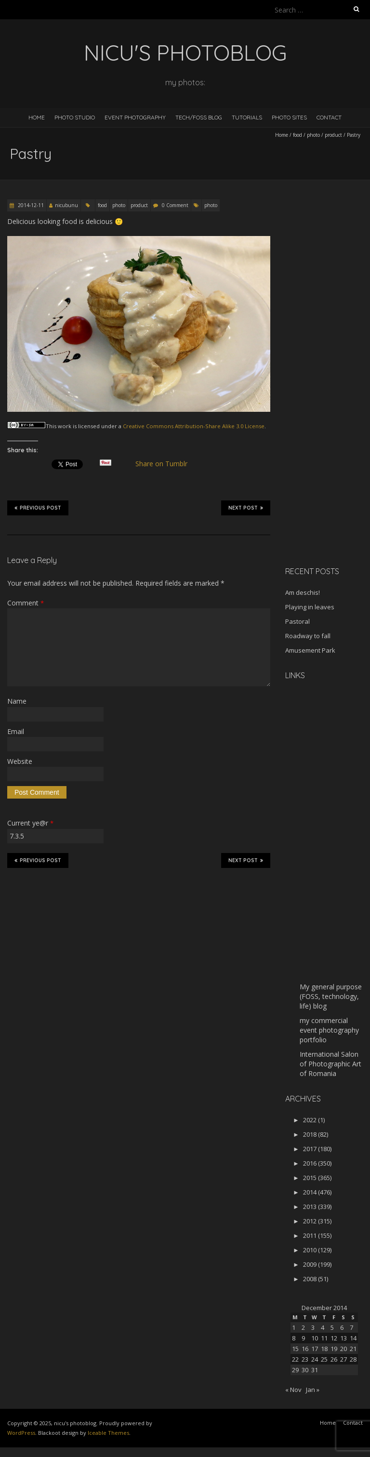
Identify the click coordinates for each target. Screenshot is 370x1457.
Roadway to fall (307, 635)
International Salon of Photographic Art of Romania (330, 1064)
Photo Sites (289, 117)
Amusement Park (310, 650)
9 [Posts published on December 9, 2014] (303, 1338)
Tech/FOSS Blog (198, 117)
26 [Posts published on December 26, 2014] (333, 1359)
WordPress (21, 1432)
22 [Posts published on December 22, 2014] (295, 1359)
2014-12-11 (30, 205)
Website (19, 761)
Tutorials (247, 117)
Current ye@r (30, 822)
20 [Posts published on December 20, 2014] (343, 1348)
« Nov (293, 1389)
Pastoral (297, 621)
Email (15, 731)
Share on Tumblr (165, 463)
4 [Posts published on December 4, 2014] (322, 1327)
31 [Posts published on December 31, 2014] (314, 1369)
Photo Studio (74, 117)
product (333, 134)
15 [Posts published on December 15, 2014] (295, 1348)
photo (313, 134)
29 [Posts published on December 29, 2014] (295, 1369)
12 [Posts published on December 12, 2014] (333, 1338)
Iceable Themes (108, 1432)
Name (16, 701)
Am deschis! (302, 592)
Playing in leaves (309, 607)
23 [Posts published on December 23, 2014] (305, 1359)
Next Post (245, 507)
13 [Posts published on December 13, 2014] (343, 1338)
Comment (25, 602)
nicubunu (66, 205)
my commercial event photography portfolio (329, 1030)
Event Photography (135, 117)
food (297, 134)
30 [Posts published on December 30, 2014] (305, 1369)
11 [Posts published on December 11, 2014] (324, 1338)
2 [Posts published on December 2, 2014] (303, 1327)
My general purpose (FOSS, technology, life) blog (331, 996)
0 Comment (175, 205)
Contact (329, 117)
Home (36, 117)
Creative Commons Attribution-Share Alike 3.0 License (193, 426)
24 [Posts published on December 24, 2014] (314, 1359)
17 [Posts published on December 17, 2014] (314, 1348)
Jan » (312, 1389)
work (64, 426)
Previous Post (37, 507)
